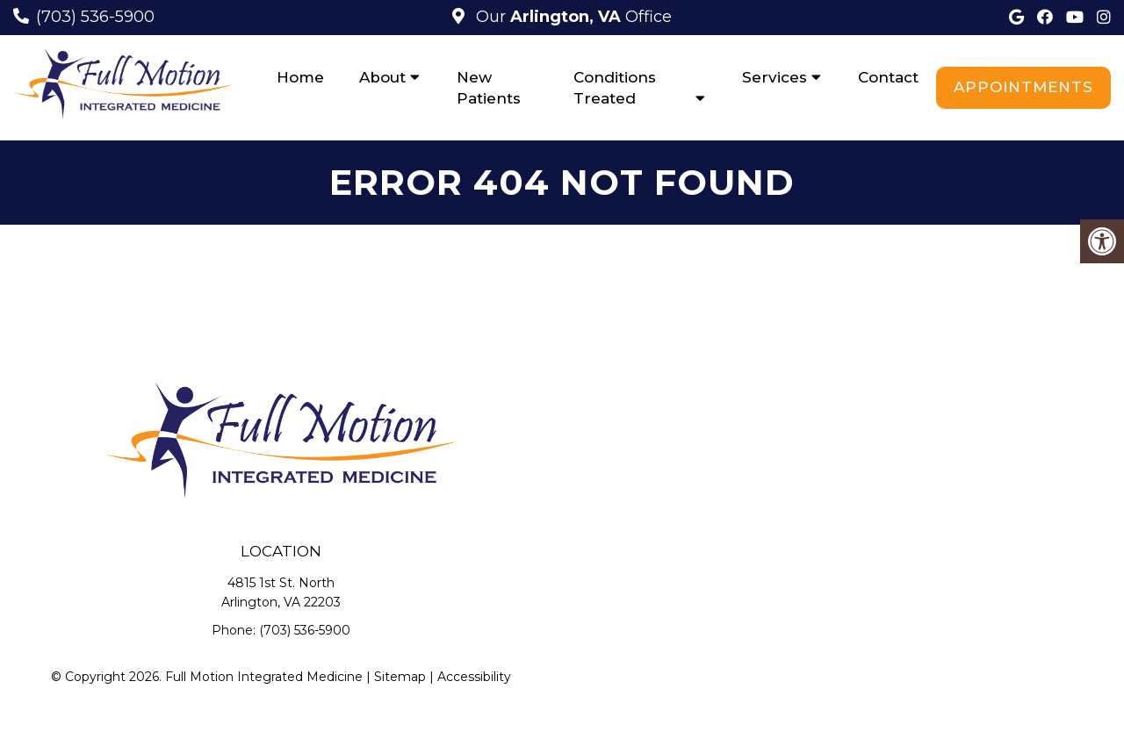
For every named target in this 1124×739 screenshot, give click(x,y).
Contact (888, 77)
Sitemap (400, 677)
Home (300, 77)
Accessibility (474, 677)
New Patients (489, 87)
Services (774, 77)
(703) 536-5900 (95, 16)
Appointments (1023, 87)
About (382, 77)
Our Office (572, 16)
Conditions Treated (614, 87)
